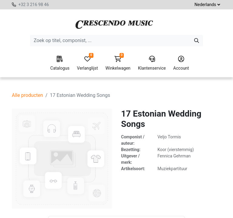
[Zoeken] (196, 40)
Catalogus (59, 63)
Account (181, 63)
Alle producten (27, 95)
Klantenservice (152, 63)
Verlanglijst (87, 63)
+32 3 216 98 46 (33, 4)
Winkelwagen (118, 63)
